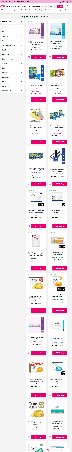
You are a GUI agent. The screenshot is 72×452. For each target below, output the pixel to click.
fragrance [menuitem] (61, 10)
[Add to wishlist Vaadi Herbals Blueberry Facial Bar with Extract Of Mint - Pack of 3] (50, 142)
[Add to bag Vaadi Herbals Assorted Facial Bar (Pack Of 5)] (59, 99)
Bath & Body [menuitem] (24, 10)
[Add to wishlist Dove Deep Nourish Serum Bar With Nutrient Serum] (28, 226)
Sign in (60, 6)
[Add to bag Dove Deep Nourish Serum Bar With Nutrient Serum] (38, 226)
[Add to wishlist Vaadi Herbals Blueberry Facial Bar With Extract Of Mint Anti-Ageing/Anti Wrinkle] (28, 99)
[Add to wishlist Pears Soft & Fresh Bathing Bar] (50, 395)
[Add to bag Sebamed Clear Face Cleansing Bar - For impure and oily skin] (59, 353)
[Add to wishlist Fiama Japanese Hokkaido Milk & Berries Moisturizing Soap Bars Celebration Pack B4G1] (28, 57)
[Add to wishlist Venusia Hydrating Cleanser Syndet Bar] (50, 437)
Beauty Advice (36, 6)
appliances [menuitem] (17, 10)
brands (15, 6)
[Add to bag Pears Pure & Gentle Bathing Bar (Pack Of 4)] (38, 395)
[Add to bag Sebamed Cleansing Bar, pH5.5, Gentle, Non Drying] (38, 268)
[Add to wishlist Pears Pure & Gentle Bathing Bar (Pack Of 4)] (28, 395)
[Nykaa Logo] (2, 6)
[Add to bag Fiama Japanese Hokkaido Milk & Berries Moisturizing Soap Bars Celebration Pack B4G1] (38, 57)
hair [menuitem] (11, 10)
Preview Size (59, 226)
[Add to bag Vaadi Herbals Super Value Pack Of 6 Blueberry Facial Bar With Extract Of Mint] (38, 184)
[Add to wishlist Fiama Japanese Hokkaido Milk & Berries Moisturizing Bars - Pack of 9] (28, 353)
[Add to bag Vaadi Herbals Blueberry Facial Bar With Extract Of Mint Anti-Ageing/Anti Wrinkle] (38, 99)
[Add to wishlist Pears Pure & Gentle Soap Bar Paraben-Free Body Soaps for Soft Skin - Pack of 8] (50, 310)
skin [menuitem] (7, 10)
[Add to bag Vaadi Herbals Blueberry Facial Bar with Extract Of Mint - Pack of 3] (59, 142)
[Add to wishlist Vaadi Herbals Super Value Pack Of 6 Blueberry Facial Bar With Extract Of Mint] (28, 184)
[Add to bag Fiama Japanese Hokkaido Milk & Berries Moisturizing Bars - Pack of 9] (38, 353)
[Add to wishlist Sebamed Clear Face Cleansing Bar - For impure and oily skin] (50, 353)
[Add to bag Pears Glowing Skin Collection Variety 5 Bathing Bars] (59, 268)
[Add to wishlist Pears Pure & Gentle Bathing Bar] (28, 437)
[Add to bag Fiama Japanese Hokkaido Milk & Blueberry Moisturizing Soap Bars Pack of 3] (59, 57)
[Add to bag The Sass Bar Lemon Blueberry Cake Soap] (38, 142)
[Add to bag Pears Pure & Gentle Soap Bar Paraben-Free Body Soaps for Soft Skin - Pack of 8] (59, 310)
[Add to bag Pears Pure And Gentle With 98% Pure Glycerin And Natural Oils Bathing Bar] (38, 310)
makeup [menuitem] (3, 10)
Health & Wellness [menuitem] (48, 10)
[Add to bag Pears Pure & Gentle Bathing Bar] (38, 437)
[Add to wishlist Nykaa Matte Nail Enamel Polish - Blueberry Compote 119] (50, 184)
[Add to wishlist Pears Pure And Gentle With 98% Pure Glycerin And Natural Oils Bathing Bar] (28, 310)
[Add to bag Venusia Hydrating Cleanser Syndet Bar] (59, 437)
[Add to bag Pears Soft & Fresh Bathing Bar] (59, 395)
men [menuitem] (56, 10)
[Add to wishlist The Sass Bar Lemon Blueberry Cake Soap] (28, 142)
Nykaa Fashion (26, 6)
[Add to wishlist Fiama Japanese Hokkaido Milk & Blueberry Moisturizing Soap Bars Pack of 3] (50, 57)
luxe (19, 6)
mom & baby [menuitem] (38, 10)
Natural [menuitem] (31, 10)
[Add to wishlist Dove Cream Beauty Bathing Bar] (50, 226)
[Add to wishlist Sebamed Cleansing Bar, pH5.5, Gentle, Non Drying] (28, 268)
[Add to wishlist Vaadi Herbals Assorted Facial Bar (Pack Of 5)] (50, 99)
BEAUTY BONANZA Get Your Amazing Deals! (14, 2)
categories (9, 6)
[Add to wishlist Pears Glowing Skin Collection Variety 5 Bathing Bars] (50, 268)
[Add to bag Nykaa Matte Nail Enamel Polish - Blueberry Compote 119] (59, 184)
